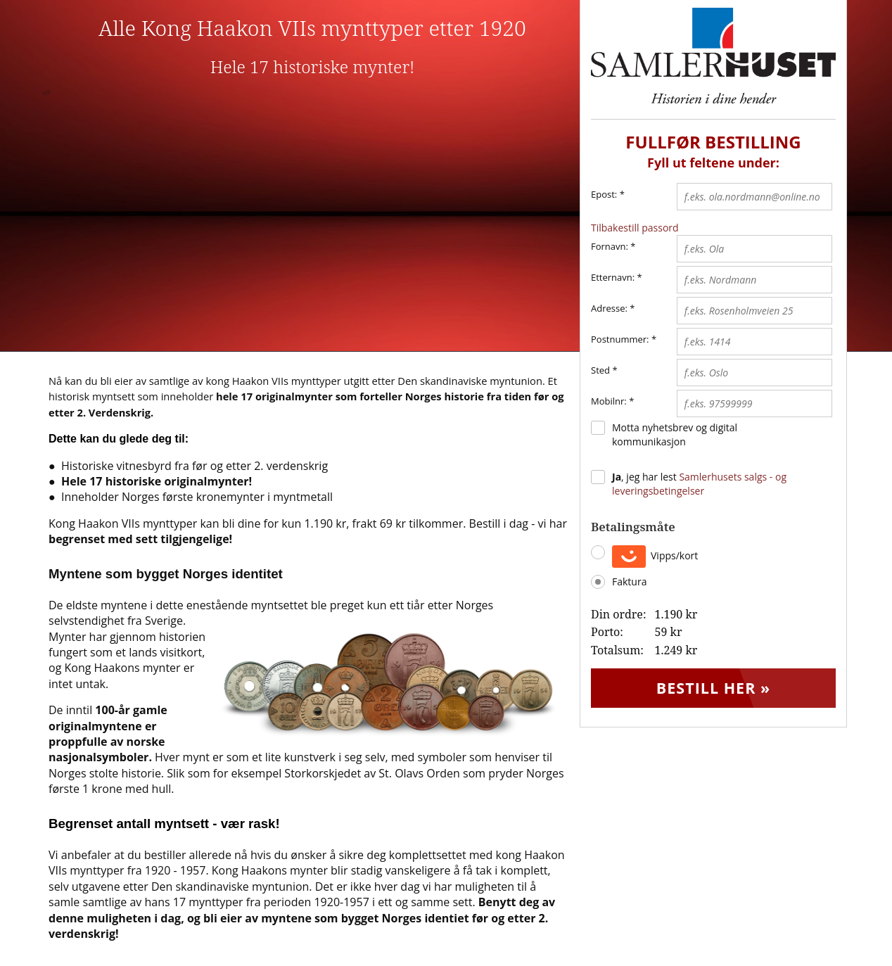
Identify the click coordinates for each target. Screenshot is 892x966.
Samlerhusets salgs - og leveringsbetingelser (699, 483)
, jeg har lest (699, 483)
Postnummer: (620, 339)
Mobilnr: (609, 401)
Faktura (629, 581)
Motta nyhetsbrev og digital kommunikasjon (674, 434)
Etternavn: (613, 277)
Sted (600, 370)
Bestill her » (713, 690)
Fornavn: (609, 246)
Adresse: (609, 308)
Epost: (608, 195)
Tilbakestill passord (635, 227)
